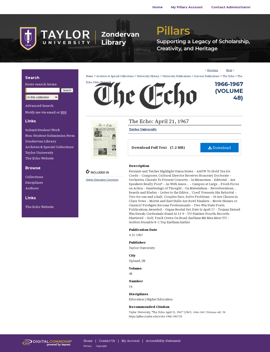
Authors (32, 188)
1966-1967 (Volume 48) (229, 91)
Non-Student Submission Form (50, 135)
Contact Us (107, 341)
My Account (131, 341)
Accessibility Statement (163, 341)
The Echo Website (39, 158)
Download (219, 147)
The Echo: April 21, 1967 (159, 121)
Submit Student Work (42, 130)
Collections (34, 176)
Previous (212, 70)
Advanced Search (39, 105)
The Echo (228, 76)
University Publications (176, 76)
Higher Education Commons (102, 179)
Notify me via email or (46, 112)
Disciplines (34, 182)
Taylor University (39, 152)
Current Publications (206, 76)
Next (229, 70)
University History (148, 76)
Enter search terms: (41, 84)
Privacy (88, 346)
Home (89, 76)
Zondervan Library (40, 141)
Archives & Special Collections (115, 76)
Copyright (101, 346)
